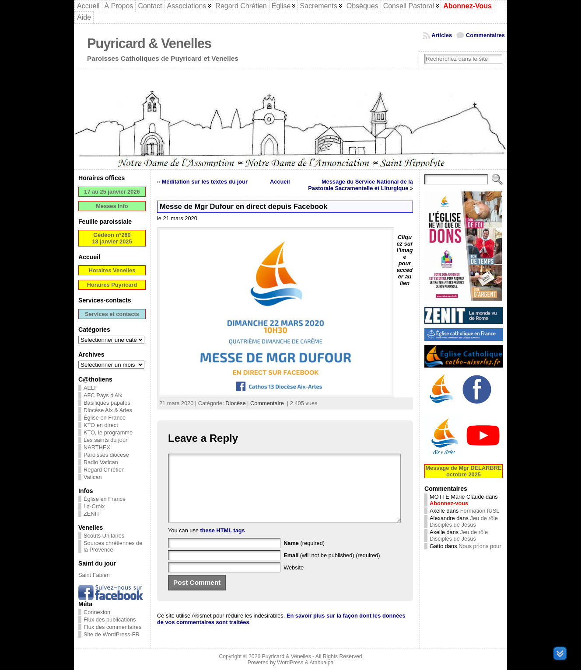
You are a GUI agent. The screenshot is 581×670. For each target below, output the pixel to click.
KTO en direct (101, 425)
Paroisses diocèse (106, 454)
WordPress (290, 663)
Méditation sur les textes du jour (205, 181)
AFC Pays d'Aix (103, 395)
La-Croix (94, 506)
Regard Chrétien (104, 469)
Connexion (97, 612)
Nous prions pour (479, 546)
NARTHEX (97, 447)
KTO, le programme (108, 432)
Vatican (93, 477)
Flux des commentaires (112, 627)
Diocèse (235, 403)
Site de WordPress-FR (112, 634)
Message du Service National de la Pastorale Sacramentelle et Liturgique (360, 184)
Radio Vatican (101, 462)
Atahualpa (321, 663)
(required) (304, 556)
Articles (441, 35)
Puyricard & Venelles (149, 43)
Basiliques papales (107, 402)
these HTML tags (222, 543)
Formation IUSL (480, 510)
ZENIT (92, 513)
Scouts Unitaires (104, 535)
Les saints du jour (105, 440)
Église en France (105, 417)
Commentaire (267, 403)
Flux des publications (110, 619)
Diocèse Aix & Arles (108, 410)
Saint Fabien (94, 575)
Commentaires (485, 35)
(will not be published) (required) (332, 568)
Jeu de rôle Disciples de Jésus (464, 521)
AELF (91, 388)
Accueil (280, 181)
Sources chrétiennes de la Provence (113, 546)
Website (294, 580)
